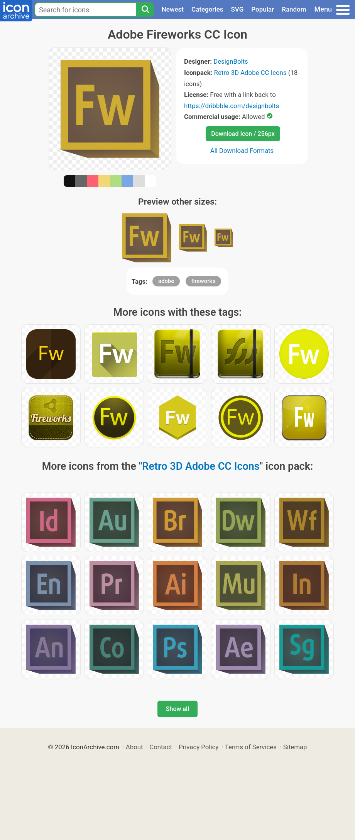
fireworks (203, 281)
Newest (173, 9)
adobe (166, 281)
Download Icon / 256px (242, 133)
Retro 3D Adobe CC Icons (250, 72)
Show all (177, 709)
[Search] (145, 9)
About (134, 747)
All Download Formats (242, 150)
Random (294, 9)
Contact (160, 747)
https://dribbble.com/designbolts (231, 106)
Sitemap (295, 747)
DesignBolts (230, 61)
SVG (237, 9)
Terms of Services (251, 747)
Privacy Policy (198, 747)
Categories (207, 9)
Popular (262, 9)
